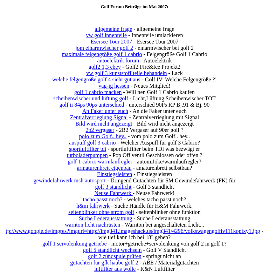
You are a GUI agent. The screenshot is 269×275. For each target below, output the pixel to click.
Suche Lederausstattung (105, 218)
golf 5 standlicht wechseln (112, 250)
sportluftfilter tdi (87, 149)
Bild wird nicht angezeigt (103, 124)
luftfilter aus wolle (115, 269)
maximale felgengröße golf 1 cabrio (102, 54)
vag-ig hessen (113, 86)
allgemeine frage (113, 29)
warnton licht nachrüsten (92, 225)
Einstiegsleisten (114, 174)
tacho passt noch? (103, 199)
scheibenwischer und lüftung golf (90, 98)
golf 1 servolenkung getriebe (74, 244)
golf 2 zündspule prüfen (114, 256)
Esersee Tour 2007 (111, 42)
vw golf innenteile (106, 35)
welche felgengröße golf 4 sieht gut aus (96, 79)
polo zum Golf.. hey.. (102, 136)
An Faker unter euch (105, 111)
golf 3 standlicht (113, 187)
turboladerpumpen (87, 155)
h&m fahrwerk (93, 206)
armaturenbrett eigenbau (104, 168)
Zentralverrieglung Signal (99, 117)
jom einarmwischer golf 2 (104, 48)
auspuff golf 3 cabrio (92, 143)
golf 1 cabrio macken (98, 92)
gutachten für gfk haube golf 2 (104, 263)
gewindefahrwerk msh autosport (70, 180)
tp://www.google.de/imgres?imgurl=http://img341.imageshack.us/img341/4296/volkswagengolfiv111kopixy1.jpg (133, 231)
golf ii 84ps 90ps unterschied (92, 105)
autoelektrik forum (118, 60)
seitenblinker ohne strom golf (101, 212)
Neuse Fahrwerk (113, 193)
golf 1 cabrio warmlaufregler (100, 162)
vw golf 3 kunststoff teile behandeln (126, 73)
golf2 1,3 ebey (105, 67)
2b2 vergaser (99, 130)
